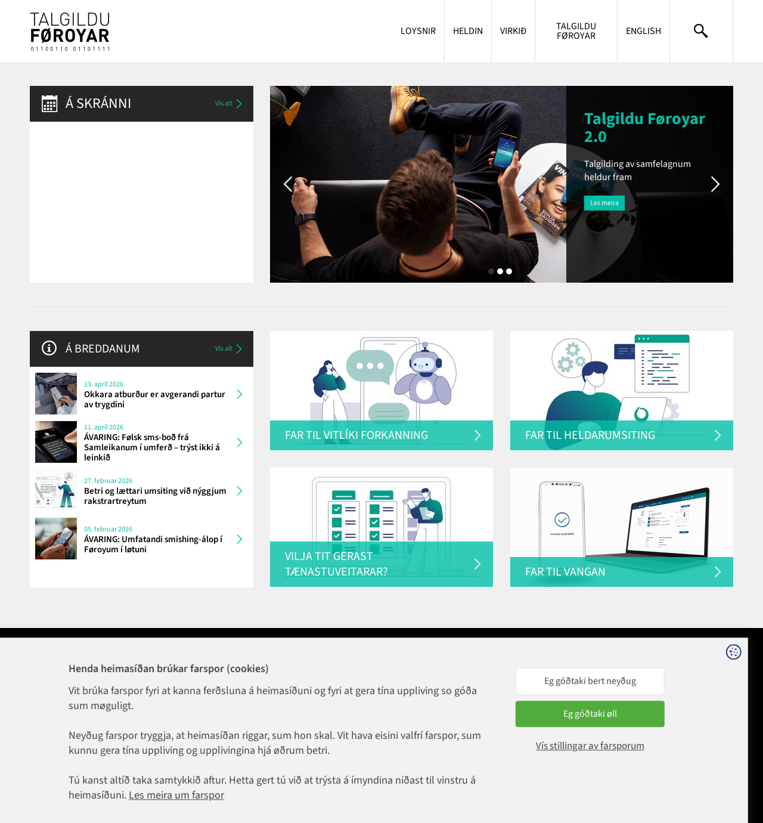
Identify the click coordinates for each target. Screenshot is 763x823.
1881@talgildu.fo (198, 686)
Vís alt (229, 104)
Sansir (724, 775)
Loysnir (418, 31)
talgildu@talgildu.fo (330, 697)
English (643, 31)
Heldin (468, 31)
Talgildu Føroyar (576, 31)
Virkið (513, 31)
